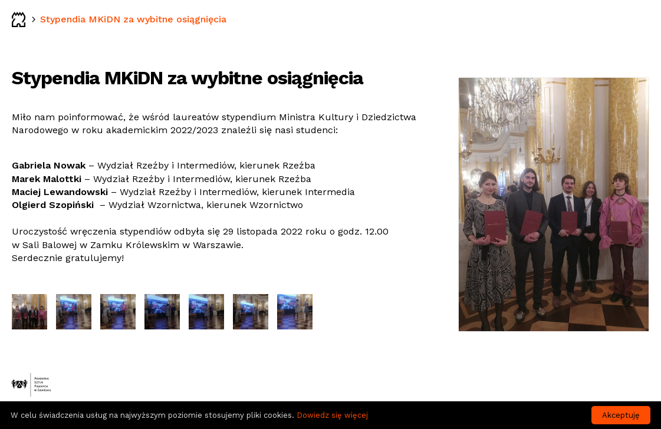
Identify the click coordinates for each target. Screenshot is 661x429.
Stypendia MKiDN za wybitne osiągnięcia (133, 19)
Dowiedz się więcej (332, 415)
